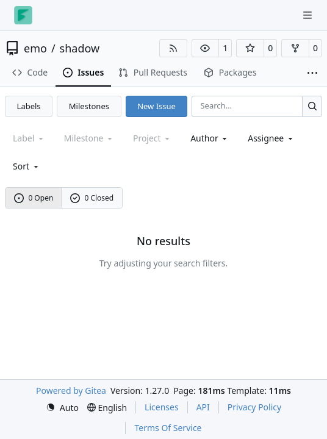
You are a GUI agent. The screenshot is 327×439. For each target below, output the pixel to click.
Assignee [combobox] (271, 138)
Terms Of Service (167, 428)
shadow (80, 48)
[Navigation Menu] (308, 15)
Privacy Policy (254, 407)
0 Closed (92, 198)
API (203, 407)
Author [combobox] (209, 138)
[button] (206, 48)
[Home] (23, 15)
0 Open (34, 198)
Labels (29, 106)
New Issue (156, 106)
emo (35, 48)
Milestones (89, 106)
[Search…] (312, 106)
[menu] (26, 166)
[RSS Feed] (173, 48)
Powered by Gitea (71, 390)
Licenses (162, 407)
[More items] (312, 73)
